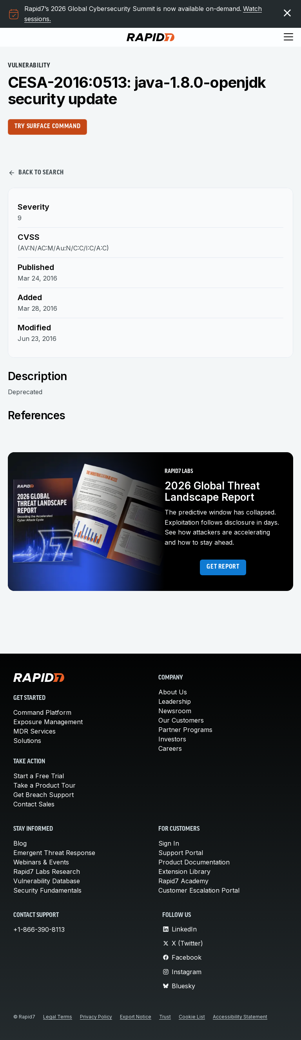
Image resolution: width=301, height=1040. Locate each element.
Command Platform (42, 712)
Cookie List (192, 1017)
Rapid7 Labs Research (46, 871)
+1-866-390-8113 (39, 929)
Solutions (27, 741)
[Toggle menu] (288, 37)
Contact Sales (33, 804)
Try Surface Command (47, 126)
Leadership (174, 701)
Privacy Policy (96, 1017)
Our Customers (181, 720)
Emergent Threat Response (54, 853)
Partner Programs (185, 730)
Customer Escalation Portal (198, 890)
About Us (172, 692)
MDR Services (34, 731)
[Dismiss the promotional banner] (287, 13)
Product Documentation (194, 862)
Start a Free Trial (38, 776)
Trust (165, 1017)
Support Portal (180, 853)
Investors (172, 739)
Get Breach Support (43, 795)
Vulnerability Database (46, 881)
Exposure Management (48, 722)
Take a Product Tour (44, 785)
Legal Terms (57, 1017)
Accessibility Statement (240, 1017)
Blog (20, 843)
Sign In (168, 843)
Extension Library (184, 871)
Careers (170, 748)
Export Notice (135, 1017)
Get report (223, 567)
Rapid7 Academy (183, 881)
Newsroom (174, 711)
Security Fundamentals (47, 890)
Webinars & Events (41, 862)
